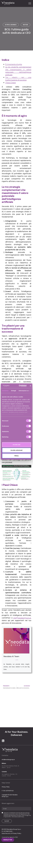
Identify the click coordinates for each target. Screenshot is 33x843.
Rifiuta (16, 455)
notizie (25, 24)
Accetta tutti (16, 444)
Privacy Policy (6, 787)
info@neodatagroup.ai (22, 618)
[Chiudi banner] (30, 385)
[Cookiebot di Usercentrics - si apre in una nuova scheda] (19, 386)
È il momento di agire (13, 64)
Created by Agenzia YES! (10, 837)
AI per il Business (10, 24)
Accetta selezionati (16, 450)
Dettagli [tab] (13, 390)
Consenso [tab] (5, 390)
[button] (30, 3)
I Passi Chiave (10, 82)
